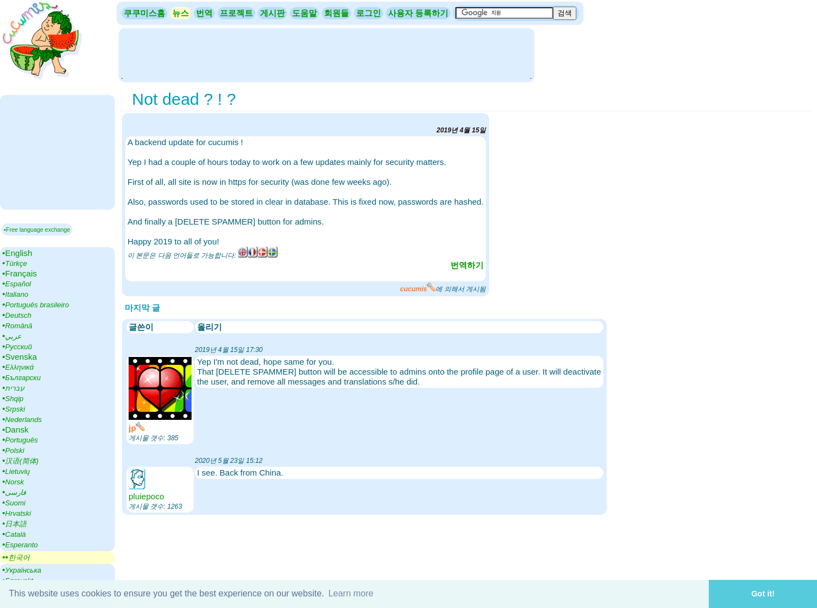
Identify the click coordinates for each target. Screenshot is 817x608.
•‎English (17, 253)
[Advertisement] (326, 54)
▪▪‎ (16, 557)
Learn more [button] (351, 593)
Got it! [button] (762, 593)
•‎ (14, 263)
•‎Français (19, 273)
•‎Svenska (19, 356)
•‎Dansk (15, 429)
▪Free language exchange (37, 229)
